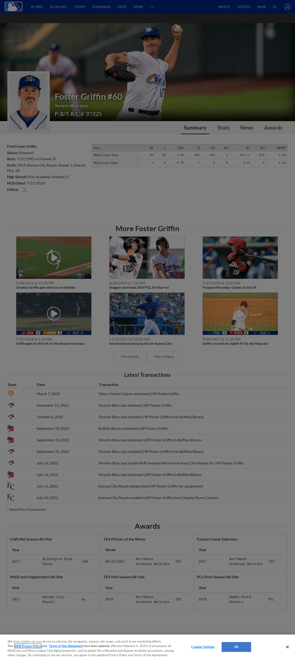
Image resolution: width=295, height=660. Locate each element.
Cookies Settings (203, 647)
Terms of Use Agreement (66, 646)
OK (236, 647)
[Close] (287, 647)
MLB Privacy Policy (28, 646)
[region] (147, 647)
